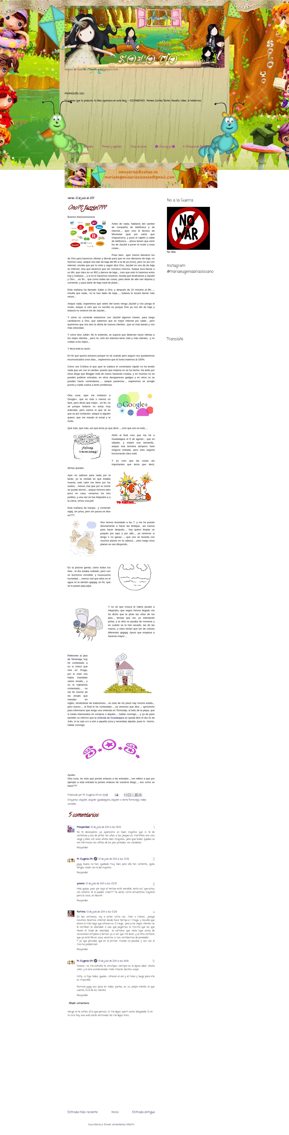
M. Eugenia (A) (91, 795)
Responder (82, 847)
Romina (81, 912)
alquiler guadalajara (99, 800)
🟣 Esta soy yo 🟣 (165, 147)
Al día (72, 147)
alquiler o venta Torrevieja (125, 800)
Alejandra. (88, 147)
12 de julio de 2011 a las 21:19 (113, 859)
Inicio (115, 1112)
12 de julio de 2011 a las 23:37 (101, 883)
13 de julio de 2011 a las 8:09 (113, 961)
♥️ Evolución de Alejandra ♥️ (197, 147)
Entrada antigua (143, 1112)
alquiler (83, 800)
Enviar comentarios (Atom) (119, 1124)
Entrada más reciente (83, 1112)
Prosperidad (83, 827)
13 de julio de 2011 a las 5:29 (102, 912)
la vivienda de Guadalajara (109, 717)
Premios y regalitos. (112, 147)
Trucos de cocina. (138, 147)
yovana (80, 883)
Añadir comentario (79, 1003)
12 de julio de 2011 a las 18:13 (106, 827)
